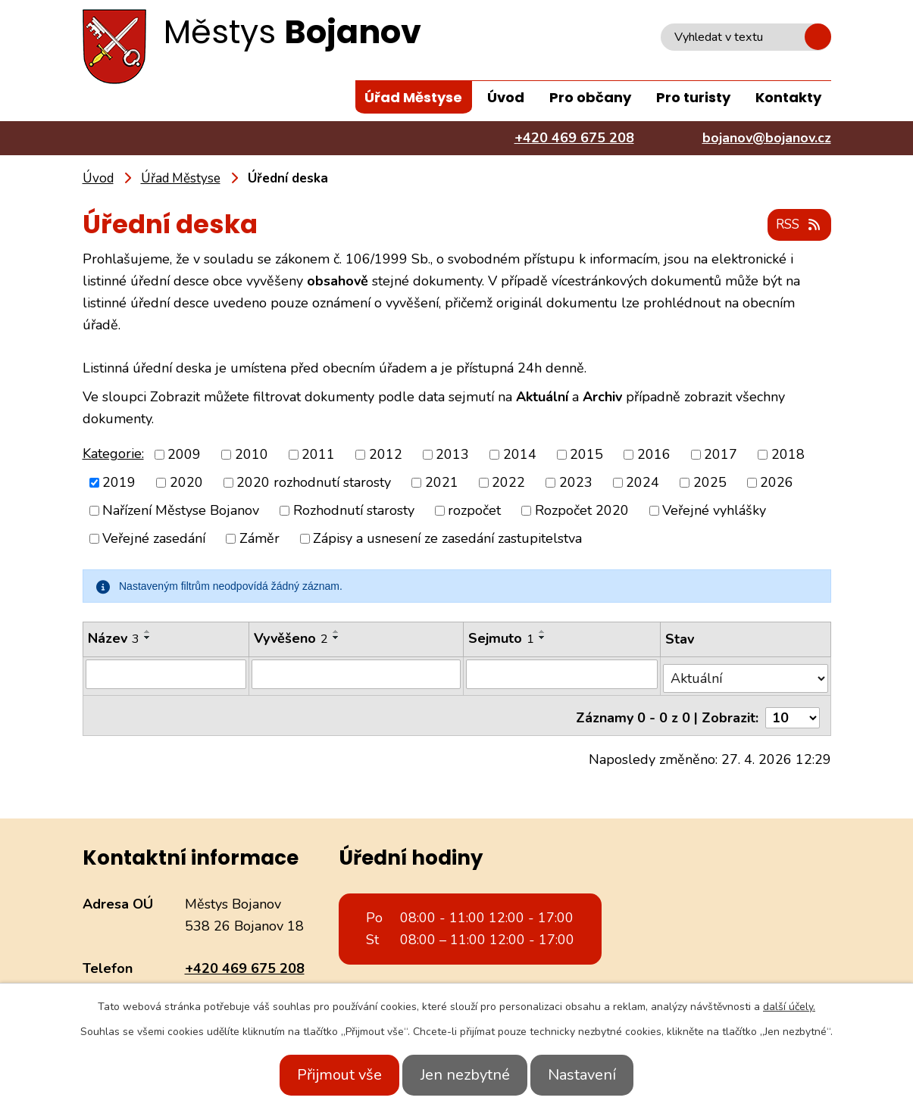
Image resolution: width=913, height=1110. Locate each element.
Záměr (259, 539)
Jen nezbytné (465, 1075)
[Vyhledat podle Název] (167, 674)
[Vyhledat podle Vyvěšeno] (357, 674)
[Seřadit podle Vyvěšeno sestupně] (337, 638)
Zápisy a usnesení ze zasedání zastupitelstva (447, 539)
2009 (184, 454)
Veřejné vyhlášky (714, 511)
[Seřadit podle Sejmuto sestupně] (544, 638)
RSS (796, 226)
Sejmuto (503, 639)
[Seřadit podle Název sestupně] (147, 638)
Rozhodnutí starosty (353, 511)
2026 (776, 483)
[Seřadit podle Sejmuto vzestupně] (544, 632)
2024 (642, 483)
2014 (519, 454)
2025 (710, 483)
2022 (508, 483)
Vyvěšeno (292, 639)
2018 (788, 454)
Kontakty (788, 97)
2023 (576, 483)
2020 (186, 483)
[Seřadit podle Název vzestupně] (147, 632)
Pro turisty (693, 97)
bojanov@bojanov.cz (249, 981)
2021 (441, 483)
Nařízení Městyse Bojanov (180, 511)
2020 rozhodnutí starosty (313, 483)
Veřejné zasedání (153, 539)
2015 (586, 454)
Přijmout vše (326, 1075)
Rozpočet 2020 (582, 511)
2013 (452, 454)
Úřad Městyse (413, 97)
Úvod (505, 97)
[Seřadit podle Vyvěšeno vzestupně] (337, 632)
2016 (654, 454)
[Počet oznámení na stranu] (792, 709)
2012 (385, 454)
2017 (720, 454)
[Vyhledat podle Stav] (746, 674)
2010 (251, 454)
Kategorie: (113, 453)
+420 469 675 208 (245, 959)
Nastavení (595, 1075)
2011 (318, 454)
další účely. (789, 1006)
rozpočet (474, 511)
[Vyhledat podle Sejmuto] (563, 674)
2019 (119, 483)
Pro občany (590, 97)
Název (113, 639)
